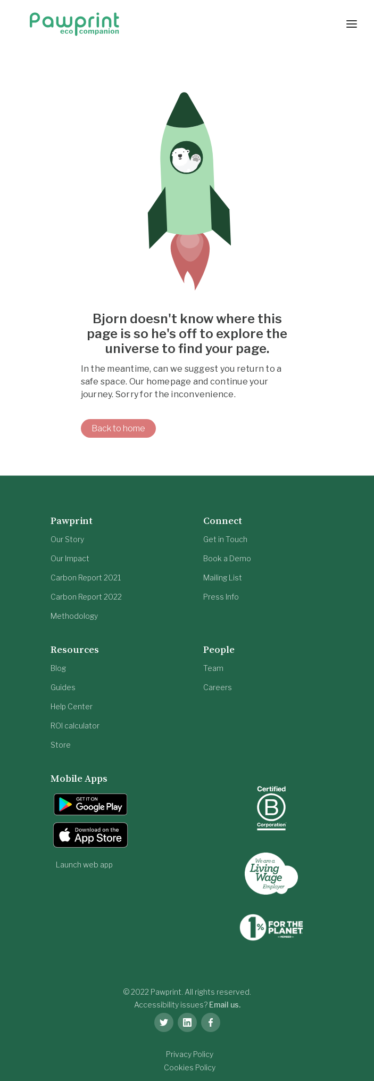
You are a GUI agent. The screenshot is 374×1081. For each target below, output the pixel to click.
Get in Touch (225, 539)
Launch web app (84, 864)
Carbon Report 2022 (86, 596)
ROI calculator (75, 725)
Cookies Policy (189, 1067)
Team (213, 668)
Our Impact (70, 558)
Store (61, 744)
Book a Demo (227, 558)
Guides (63, 687)
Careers (217, 687)
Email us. (224, 1004)
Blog (58, 668)
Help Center (72, 706)
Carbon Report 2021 (86, 577)
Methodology (74, 615)
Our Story (67, 539)
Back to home (118, 428)
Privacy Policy (189, 1054)
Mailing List (222, 577)
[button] (351, 24)
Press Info (221, 596)
